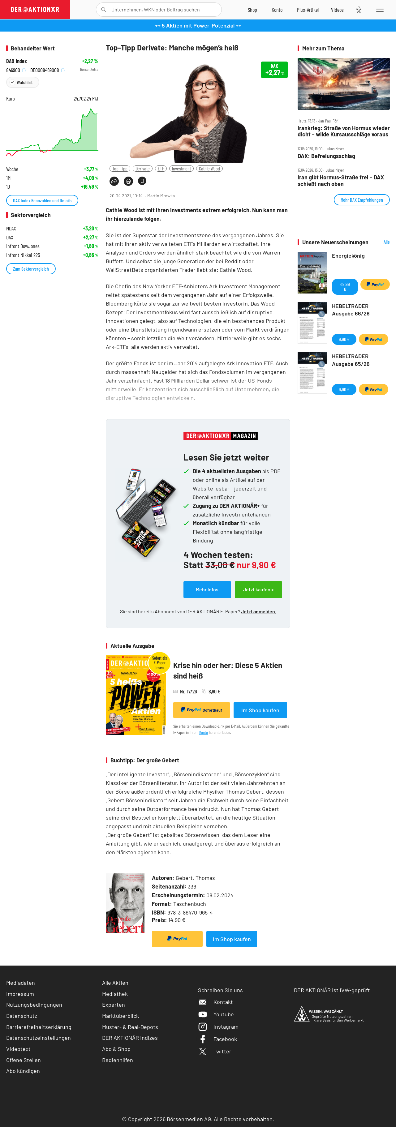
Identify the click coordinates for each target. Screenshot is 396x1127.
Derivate (143, 168)
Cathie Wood (209, 168)
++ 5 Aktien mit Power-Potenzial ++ (198, 25)
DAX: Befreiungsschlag (326, 156)
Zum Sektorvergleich (31, 269)
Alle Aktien (115, 982)
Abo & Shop (116, 1048)
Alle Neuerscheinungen (381, 242)
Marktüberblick (120, 1015)
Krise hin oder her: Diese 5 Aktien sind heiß (227, 670)
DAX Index (16, 61)
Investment (181, 168)
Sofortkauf (201, 710)
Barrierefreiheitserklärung (38, 1026)
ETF (161, 168)
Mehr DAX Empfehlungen (362, 200)
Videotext (18, 1048)
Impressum (20, 993)
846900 (16, 69)
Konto (203, 732)
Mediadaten (20, 982)
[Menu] (379, 9)
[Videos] (337, 9)
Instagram (218, 1026)
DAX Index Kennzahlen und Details (42, 200)
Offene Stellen (23, 1059)
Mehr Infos (207, 589)
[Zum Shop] (252, 9)
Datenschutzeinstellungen (38, 1038)
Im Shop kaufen (260, 710)
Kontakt (215, 1001)
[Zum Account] (277, 9)
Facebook (217, 1038)
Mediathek (115, 993)
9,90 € (344, 339)
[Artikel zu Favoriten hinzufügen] (142, 181)
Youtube (216, 1014)
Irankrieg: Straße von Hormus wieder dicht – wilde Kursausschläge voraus (344, 131)
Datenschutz (21, 1015)
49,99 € (345, 286)
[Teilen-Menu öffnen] (114, 181)
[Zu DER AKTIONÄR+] (308, 9)
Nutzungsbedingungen (34, 1004)
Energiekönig (348, 255)
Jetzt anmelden (258, 611)
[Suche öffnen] (103, 9)
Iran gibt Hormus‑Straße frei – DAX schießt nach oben (341, 180)
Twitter (214, 1051)
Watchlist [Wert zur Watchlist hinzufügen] (24, 82)
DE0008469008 (47, 69)
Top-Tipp (119, 168)
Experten (113, 1004)
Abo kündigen (23, 1070)
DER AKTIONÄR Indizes (130, 1037)
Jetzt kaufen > (258, 589)
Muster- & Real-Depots (130, 1026)
